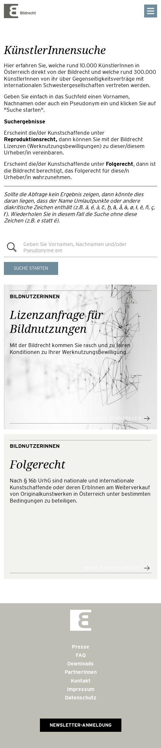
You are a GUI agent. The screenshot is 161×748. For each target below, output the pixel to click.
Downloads (80, 663)
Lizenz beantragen (116, 418)
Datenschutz (80, 697)
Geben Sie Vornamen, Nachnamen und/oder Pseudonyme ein (75, 247)
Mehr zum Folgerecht (113, 568)
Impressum (80, 689)
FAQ (81, 655)
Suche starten (31, 268)
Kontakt (81, 681)
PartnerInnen (81, 672)
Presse (80, 647)
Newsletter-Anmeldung (81, 725)
